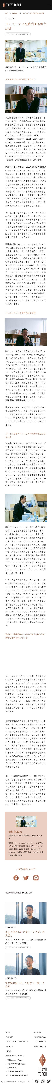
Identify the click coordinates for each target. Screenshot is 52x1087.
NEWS (8, 1051)
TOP (6, 13)
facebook (37, 1081)
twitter (49, 1081)
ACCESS (37, 1032)
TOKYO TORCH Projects (17, 1075)
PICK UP (15, 13)
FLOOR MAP (39, 1042)
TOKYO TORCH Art (15, 1071)
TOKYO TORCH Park (16, 1064)
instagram (43, 1081)
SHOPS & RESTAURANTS (17, 1042)
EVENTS (9, 1037)
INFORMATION (40, 1037)
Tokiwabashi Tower (14, 1060)
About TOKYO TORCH (15, 1056)
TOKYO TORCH (12, 5)
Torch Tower (12, 1068)
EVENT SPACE (40, 1046)
